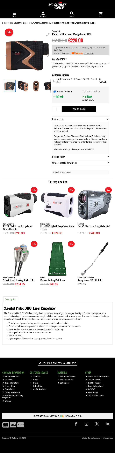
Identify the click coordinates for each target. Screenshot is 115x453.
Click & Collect (92, 91)
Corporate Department (94, 386)
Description (10, 299)
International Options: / (57, 416)
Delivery (34, 379)
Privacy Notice (9, 386)
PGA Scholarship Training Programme (12, 396)
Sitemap (7, 401)
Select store (88, 100)
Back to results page (63, 172)
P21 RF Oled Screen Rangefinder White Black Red (17, 228)
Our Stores (8, 379)
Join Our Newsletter (38, 389)
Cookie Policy (9, 389)
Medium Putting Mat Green (52, 280)
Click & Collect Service (95, 395)
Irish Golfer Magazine (66, 376)
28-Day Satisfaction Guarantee (97, 376)
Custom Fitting (36, 386)
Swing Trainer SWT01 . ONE (90, 280)
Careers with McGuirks (12, 392)
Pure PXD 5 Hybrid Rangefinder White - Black (57, 228)
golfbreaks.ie (63, 383)
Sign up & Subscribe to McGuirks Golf (57, 363)
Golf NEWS (90, 389)
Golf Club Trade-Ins (93, 379)
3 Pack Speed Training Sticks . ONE (18, 280)
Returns (34, 383)
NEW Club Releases (93, 383)
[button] (48, 34)
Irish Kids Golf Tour (65, 379)
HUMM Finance (92, 392)
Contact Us (35, 376)
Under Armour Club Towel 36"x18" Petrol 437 (83, 80)
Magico (90, 438)
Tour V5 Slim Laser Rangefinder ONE (94, 226)
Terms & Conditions (11, 383)
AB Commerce (108, 438)
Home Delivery (64, 91)
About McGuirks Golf (11, 376)
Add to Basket (79, 109)
